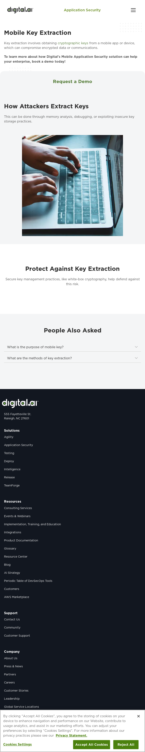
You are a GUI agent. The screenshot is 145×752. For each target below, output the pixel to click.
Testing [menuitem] (9, 453)
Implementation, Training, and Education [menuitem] (32, 524)
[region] (72, 731)
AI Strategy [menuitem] (12, 572)
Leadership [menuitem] (12, 698)
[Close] (138, 716)
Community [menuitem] (12, 627)
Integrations (12, 532)
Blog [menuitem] (7, 564)
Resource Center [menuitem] (15, 556)
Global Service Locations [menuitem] (21, 706)
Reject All (126, 745)
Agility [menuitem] (8, 437)
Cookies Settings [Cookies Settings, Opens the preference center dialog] (17, 744)
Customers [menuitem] (11, 589)
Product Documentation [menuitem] (21, 540)
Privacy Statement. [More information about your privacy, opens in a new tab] (71, 735)
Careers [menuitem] (9, 682)
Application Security (82, 10)
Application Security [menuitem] (18, 445)
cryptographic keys (73, 43)
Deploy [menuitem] (9, 461)
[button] (133, 10)
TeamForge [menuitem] (12, 485)
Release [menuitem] (9, 477)
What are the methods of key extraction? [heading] (39, 358)
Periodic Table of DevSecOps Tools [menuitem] (28, 580)
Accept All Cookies (91, 745)
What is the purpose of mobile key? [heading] (35, 347)
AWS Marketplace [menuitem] (16, 597)
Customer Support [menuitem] (17, 635)
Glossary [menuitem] (10, 548)
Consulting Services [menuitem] (18, 508)
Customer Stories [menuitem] (16, 690)
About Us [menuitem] (10, 658)
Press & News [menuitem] (13, 666)
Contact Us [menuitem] (12, 619)
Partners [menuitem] (10, 674)
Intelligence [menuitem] (12, 469)
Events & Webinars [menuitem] (17, 516)
